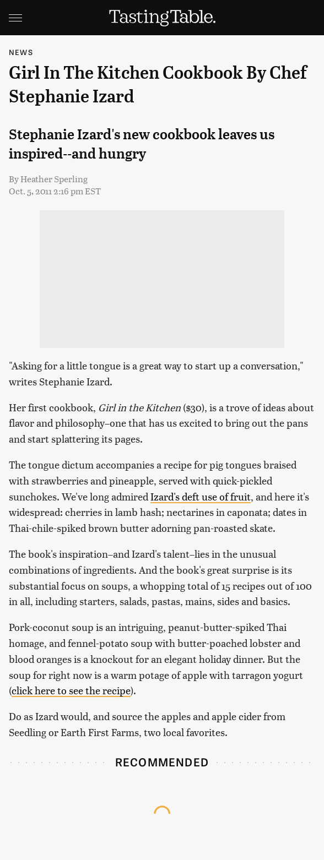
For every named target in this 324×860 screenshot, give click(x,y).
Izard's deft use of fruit (200, 496)
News (21, 52)
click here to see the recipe (71, 690)
